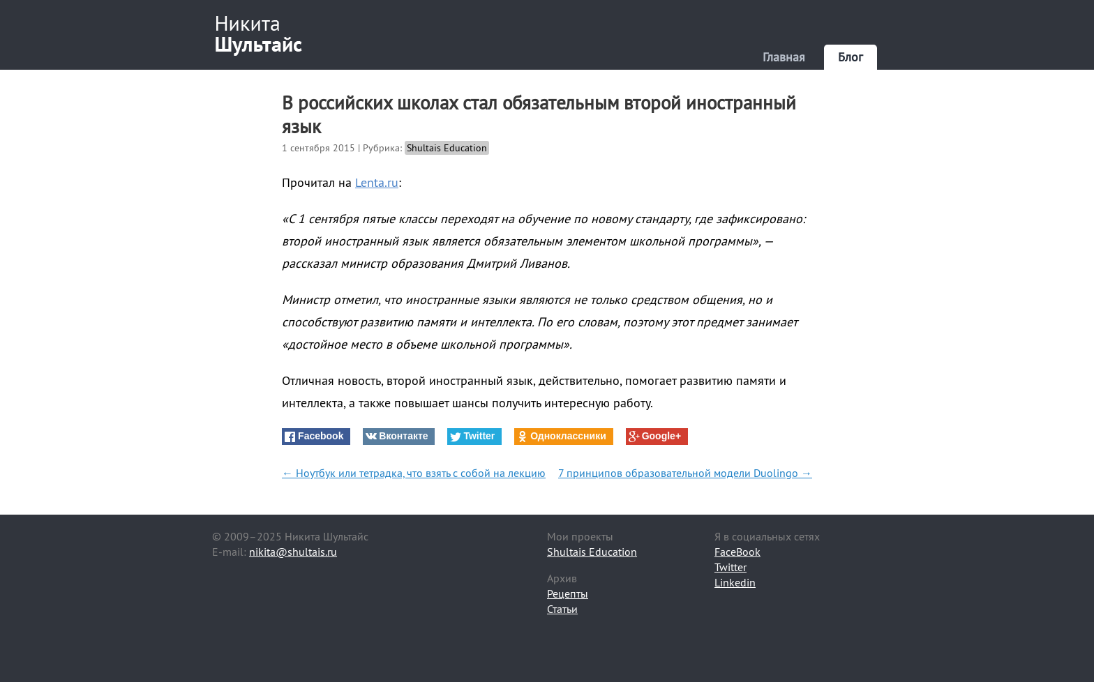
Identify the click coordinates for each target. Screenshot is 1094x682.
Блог (850, 57)
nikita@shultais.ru (293, 552)
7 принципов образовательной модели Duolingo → (685, 473)
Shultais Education (447, 148)
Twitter (730, 567)
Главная (784, 57)
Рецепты (567, 593)
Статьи (562, 609)
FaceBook (737, 552)
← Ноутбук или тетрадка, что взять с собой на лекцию (414, 473)
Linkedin (735, 582)
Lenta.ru (376, 182)
